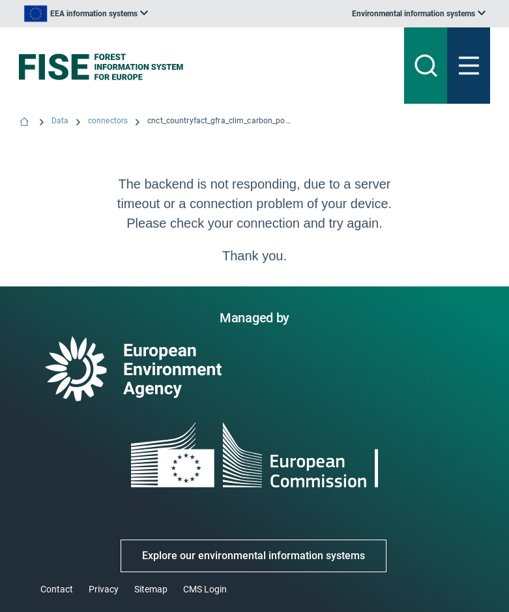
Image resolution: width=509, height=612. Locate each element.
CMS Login (205, 589)
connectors (108, 120)
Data (59, 120)
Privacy (104, 589)
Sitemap (150, 589)
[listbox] (86, 13)
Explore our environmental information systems (253, 555)
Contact (56, 589)
